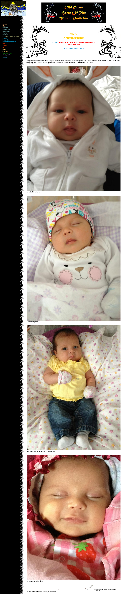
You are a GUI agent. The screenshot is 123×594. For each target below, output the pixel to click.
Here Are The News (8, 42)
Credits (4, 51)
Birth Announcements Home (74, 48)
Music (4, 43)
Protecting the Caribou (10, 36)
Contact (55, 42)
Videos (4, 45)
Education (5, 29)
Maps (3, 48)
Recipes (4, 35)
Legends (5, 40)
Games (4, 57)
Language (5, 31)
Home (4, 24)
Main (3, 26)
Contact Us (5, 55)
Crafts (4, 33)
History (4, 28)
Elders (4, 38)
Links (3, 50)
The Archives (6, 53)
